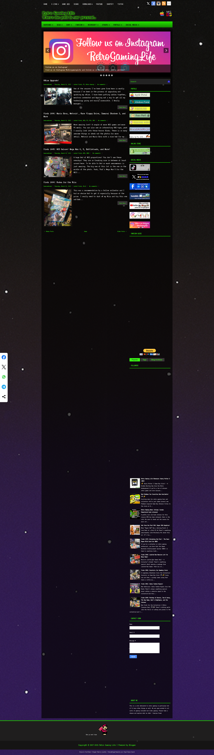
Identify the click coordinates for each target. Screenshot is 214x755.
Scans (76, 4)
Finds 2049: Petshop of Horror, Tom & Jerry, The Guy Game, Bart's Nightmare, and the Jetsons (155, 600)
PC (83, 84)
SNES (88, 153)
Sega (60, 23)
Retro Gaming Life (107, 745)
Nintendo (49, 23)
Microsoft (94, 23)
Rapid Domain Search (129, 752)
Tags (144, 360)
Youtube (99, 4)
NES (84, 120)
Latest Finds (78, 84)
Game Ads (66, 4)
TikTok (120, 4)
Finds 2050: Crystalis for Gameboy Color (154, 570)
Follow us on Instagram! (57, 67)
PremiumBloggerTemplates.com (115, 752)
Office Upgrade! (51, 80)
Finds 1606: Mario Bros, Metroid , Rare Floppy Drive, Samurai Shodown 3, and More (84, 115)
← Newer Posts (49, 231)
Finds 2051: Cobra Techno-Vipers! (152, 584)
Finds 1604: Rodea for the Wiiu (60, 182)
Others (106, 23)
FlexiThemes (88, 752)
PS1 (90, 120)
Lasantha (104, 752)
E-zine (55, 2)
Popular (135, 360)
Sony (70, 23)
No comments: (101, 84)
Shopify (110, 4)
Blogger (132, 745)
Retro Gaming (90, 84)
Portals (118, 23)
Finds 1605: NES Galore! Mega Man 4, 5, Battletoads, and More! (77, 149)
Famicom (81, 23)
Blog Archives (156, 360)
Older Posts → (122, 231)
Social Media (133, 23)
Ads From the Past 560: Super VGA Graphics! (155, 525)
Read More (122, 107)
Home (45, 4)
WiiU (84, 186)
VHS (94, 120)
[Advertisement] (147, 292)
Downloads (88, 2)
